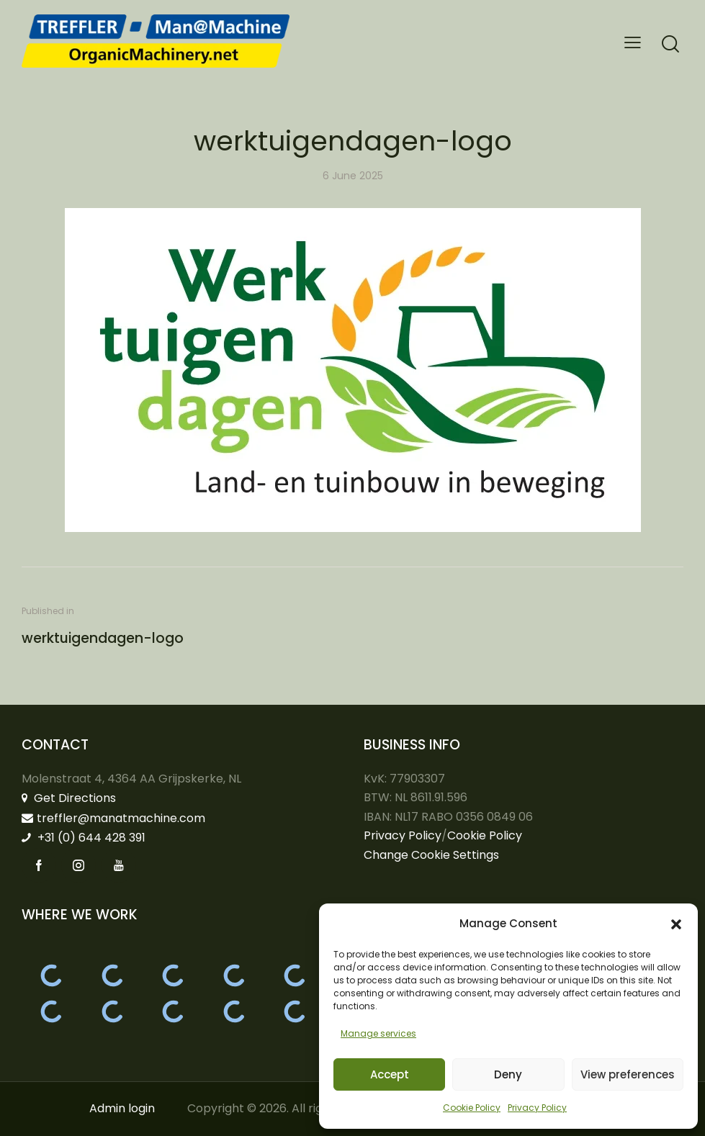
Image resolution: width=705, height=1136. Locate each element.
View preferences (627, 1074)
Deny (508, 1074)
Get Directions (69, 798)
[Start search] (670, 44)
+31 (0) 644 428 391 (83, 837)
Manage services (378, 1033)
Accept (389, 1074)
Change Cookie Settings (431, 855)
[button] (676, 924)
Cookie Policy (471, 1107)
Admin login (122, 1108)
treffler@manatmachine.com (113, 818)
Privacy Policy (537, 1107)
